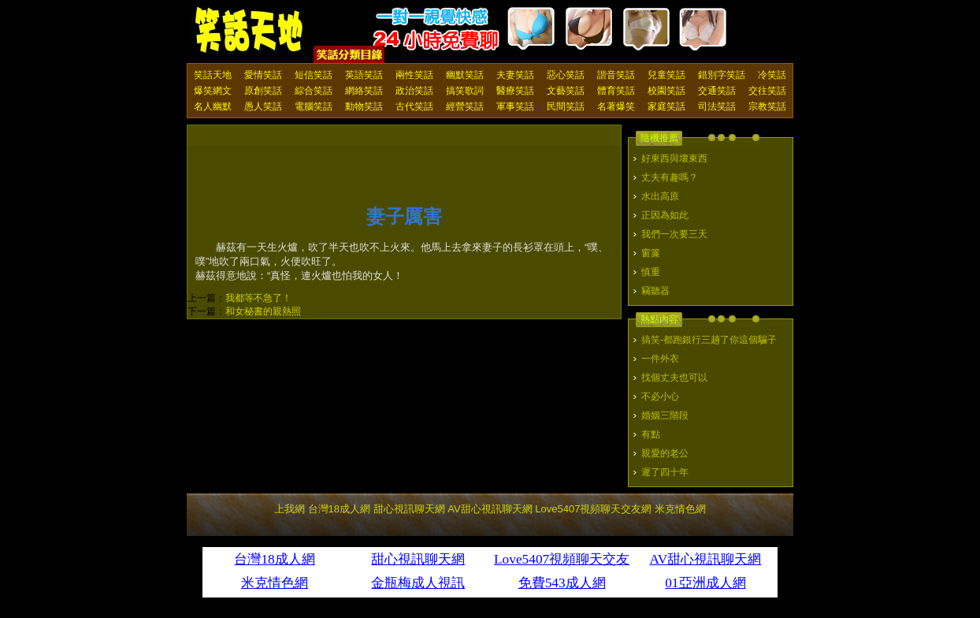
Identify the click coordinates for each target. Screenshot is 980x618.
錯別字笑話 (721, 74)
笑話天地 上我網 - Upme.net (250, 31)
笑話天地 (213, 74)
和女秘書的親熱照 (263, 311)
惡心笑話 (566, 74)
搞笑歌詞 (465, 90)
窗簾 (650, 253)
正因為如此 (665, 215)
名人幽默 (213, 106)
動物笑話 (364, 106)
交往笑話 (767, 90)
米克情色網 (680, 509)
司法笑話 (717, 106)
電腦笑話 (313, 106)
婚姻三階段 (665, 415)
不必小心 (660, 396)
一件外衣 (660, 358)
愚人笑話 (263, 106)
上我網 (289, 509)
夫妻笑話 (515, 74)
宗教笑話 (767, 106)
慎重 (650, 271)
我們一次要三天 (674, 234)
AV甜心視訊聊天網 (489, 509)
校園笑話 (666, 90)
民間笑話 (566, 106)
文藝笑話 (566, 90)
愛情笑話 (263, 74)
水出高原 (660, 196)
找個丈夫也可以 (674, 377)
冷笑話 (772, 74)
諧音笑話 (616, 74)
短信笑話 (313, 74)
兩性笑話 (414, 74)
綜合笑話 (313, 90)
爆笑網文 (213, 90)
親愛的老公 (665, 453)
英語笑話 (364, 74)
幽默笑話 (465, 74)
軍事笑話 (515, 106)
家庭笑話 (666, 106)
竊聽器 (655, 290)
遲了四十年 (665, 472)
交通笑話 (717, 90)
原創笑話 (263, 90)
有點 (650, 434)
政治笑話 (414, 90)
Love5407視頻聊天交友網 (593, 509)
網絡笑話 (364, 90)
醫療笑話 (515, 90)
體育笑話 (616, 90)
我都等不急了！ (258, 297)
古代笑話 (414, 106)
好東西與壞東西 (674, 158)
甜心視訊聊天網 (409, 509)
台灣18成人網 (339, 509)
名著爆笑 (616, 106)
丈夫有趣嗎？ (669, 177)
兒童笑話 (666, 74)
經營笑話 (465, 106)
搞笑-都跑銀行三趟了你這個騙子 (709, 339)
